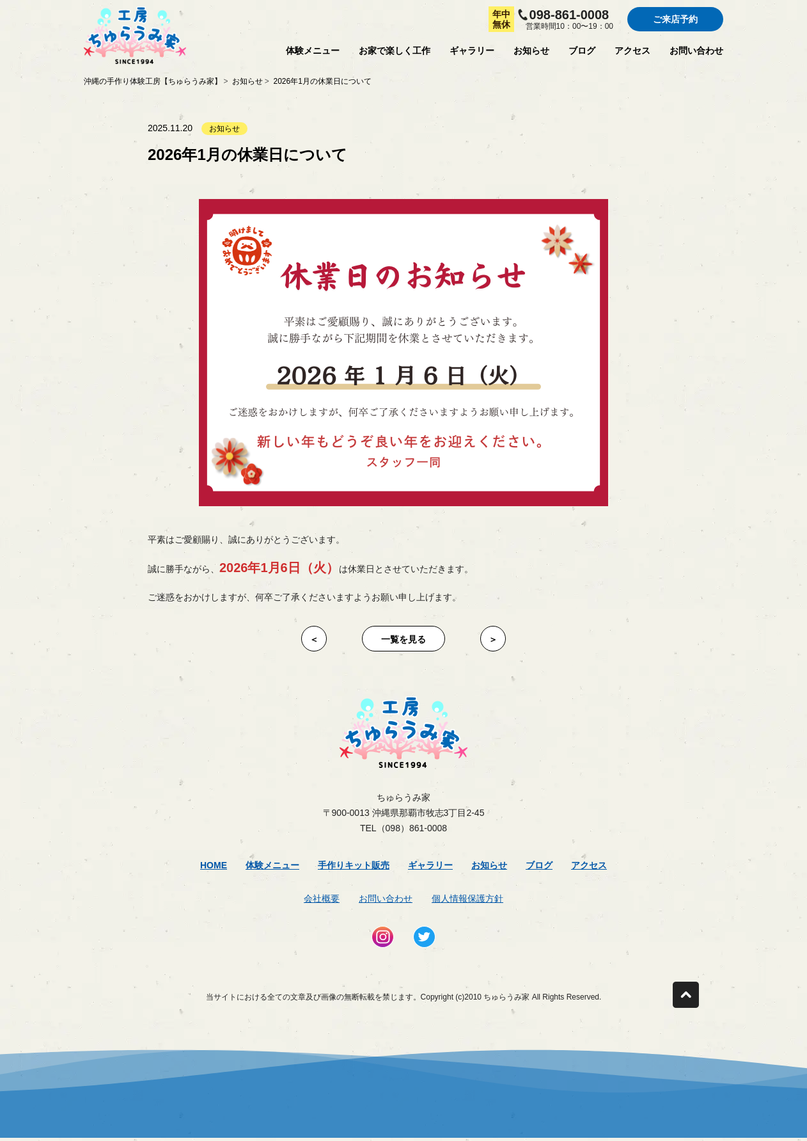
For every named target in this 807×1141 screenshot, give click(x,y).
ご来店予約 (675, 19)
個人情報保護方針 (467, 898)
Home (213, 865)
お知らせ (531, 50)
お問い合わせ (696, 50)
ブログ (581, 50)
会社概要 (322, 898)
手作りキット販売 (353, 865)
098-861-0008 (569, 15)
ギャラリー (472, 50)
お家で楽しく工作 (394, 50)
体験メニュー (313, 50)
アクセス (632, 50)
